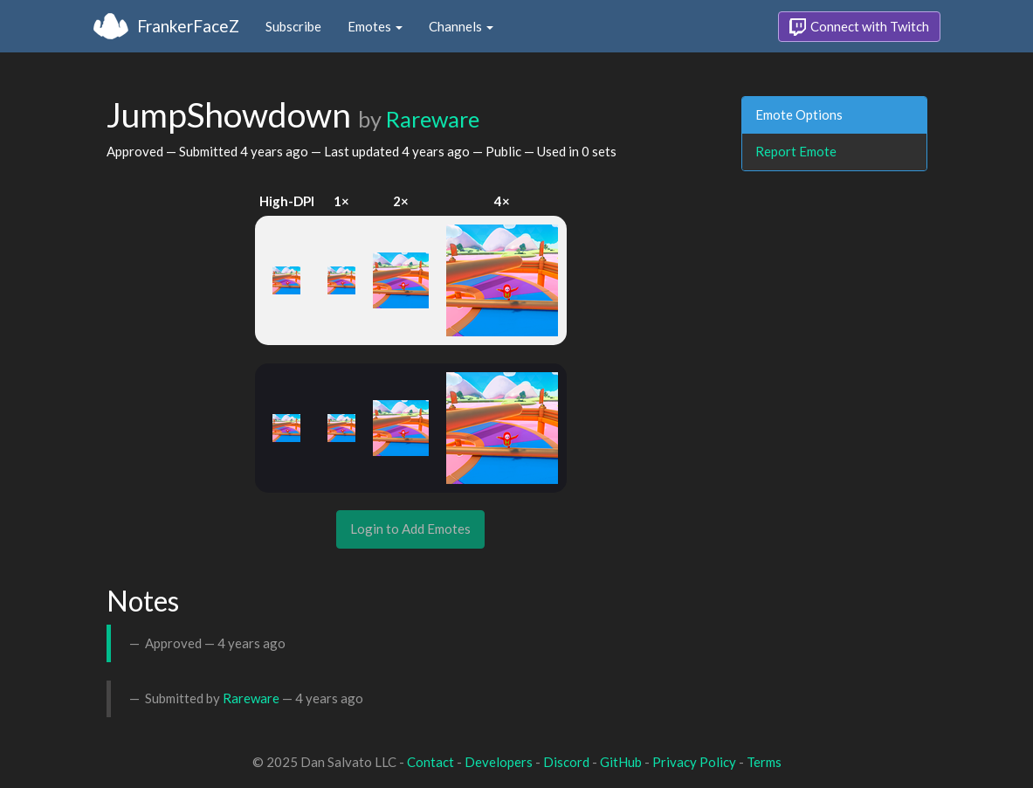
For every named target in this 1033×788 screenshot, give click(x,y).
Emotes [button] (375, 26)
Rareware (432, 119)
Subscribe (293, 26)
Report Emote (796, 151)
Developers (499, 762)
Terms (764, 762)
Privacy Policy (694, 762)
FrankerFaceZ (188, 26)
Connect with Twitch (859, 27)
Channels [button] (461, 26)
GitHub (621, 762)
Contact (430, 762)
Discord (566, 762)
